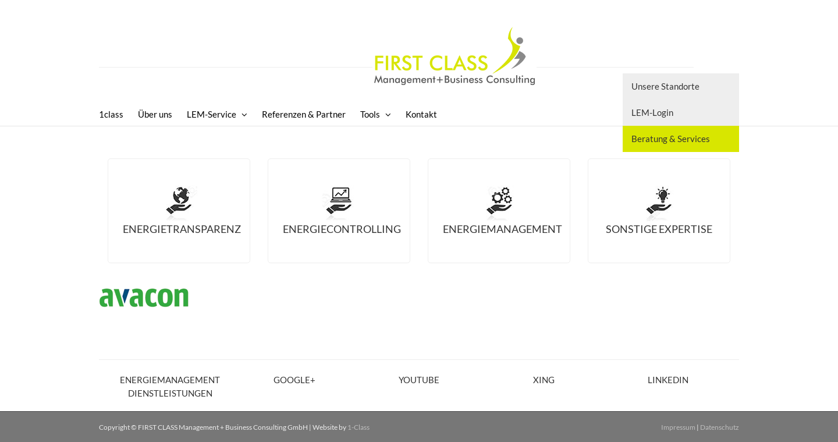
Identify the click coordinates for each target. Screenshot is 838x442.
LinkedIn (668, 379)
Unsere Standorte (665, 86)
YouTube (419, 379)
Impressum (678, 427)
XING (544, 379)
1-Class (358, 427)
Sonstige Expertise (659, 228)
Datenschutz (719, 427)
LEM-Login (652, 112)
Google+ (294, 379)
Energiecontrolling (342, 228)
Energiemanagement (502, 228)
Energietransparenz (182, 228)
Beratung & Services (670, 138)
